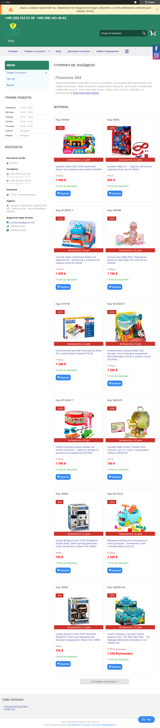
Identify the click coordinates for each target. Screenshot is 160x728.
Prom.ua (95, 722)
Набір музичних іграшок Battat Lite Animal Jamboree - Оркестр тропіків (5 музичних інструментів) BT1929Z (77, 450)
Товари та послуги (34, 51)
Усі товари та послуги (103, 681)
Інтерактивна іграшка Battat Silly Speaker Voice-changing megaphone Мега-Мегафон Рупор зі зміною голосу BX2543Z (129, 355)
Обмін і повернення (107, 51)
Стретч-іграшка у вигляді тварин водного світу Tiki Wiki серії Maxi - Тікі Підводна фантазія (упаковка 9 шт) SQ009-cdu (128, 638)
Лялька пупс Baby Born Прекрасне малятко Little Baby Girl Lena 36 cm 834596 (127, 260)
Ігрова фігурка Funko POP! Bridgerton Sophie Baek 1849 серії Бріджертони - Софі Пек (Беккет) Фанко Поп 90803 (77, 543)
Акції (58, 51)
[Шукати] (144, 33)
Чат (146, 719)
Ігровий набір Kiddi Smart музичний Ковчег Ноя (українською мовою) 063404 (79, 168)
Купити (65, 193)
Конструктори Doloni (86, 92)
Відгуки (10, 85)
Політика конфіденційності (104, 725)
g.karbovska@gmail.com (22, 222)
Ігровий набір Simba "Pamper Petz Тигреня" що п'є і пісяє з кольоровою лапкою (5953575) (128, 450)
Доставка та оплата (79, 51)
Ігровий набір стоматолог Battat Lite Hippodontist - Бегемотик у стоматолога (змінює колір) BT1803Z (78, 260)
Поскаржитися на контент (78, 725)
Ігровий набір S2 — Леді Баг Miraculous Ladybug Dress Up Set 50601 (129, 168)
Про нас (11, 79)
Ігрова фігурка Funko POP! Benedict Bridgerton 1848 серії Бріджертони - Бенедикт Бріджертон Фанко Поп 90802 (78, 637)
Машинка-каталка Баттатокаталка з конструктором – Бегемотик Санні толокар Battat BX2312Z (127, 543)
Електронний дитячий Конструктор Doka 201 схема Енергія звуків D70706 (78, 352)
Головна (13, 51)
